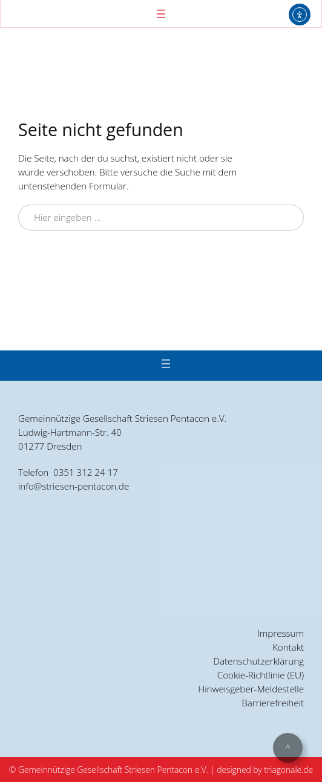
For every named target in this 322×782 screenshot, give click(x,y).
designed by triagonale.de (265, 769)
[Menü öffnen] (161, 14)
